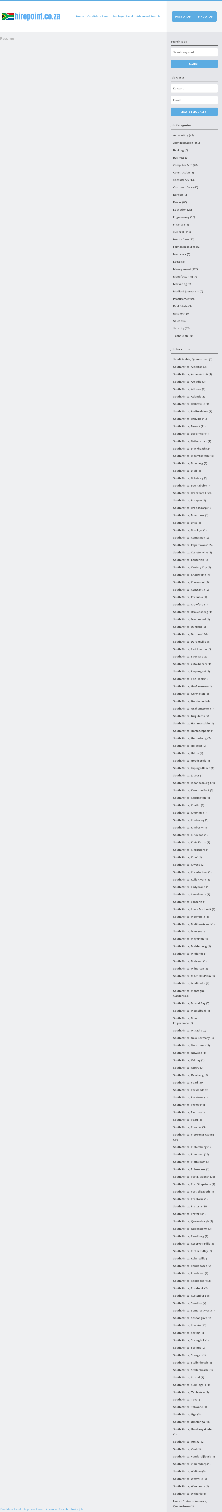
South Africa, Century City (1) (192, 567)
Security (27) (181, 328)
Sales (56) (179, 321)
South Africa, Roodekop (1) (190, 1273)
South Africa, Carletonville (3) (192, 552)
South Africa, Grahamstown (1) (193, 708)
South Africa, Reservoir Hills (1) (193, 1243)
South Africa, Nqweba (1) (189, 1053)
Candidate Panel (98, 16)
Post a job (183, 16)
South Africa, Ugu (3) (186, 1414)
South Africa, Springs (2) (189, 1347)
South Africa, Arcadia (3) (189, 381)
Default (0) (180, 195)
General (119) (182, 232)
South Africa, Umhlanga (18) (191, 1422)
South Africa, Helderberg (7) (192, 738)
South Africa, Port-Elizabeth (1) (193, 1191)
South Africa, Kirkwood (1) (190, 835)
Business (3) (180, 157)
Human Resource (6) (186, 247)
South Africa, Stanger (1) (189, 1355)
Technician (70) (183, 336)
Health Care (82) (183, 239)
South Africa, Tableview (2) (191, 1392)
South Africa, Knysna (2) (188, 864)
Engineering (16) (184, 217)
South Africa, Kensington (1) (191, 798)
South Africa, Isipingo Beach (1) (193, 768)
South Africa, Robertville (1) (191, 1258)
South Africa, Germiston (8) (191, 693)
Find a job (205, 16)
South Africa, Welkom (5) (189, 1471)
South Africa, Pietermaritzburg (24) (193, 1137)
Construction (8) (183, 172)
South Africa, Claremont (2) (191, 582)
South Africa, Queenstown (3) (192, 1229)
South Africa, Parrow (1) (189, 1112)
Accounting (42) (183, 135)
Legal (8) (179, 261)
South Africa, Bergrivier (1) (191, 434)
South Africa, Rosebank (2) (190, 1288)
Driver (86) (180, 202)
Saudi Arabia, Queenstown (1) (192, 359)
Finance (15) (181, 224)
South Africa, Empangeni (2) (191, 671)
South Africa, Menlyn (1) (189, 931)
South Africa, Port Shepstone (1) (194, 1184)
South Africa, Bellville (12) (190, 419)
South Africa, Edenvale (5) (190, 656)
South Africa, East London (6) (192, 649)
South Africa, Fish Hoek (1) (190, 679)
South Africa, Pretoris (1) (189, 1214)
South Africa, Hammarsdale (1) (193, 723)
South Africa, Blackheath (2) (191, 448)
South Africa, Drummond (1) (191, 619)
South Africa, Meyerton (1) (190, 939)
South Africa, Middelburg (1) (192, 946)
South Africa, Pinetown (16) (191, 1154)
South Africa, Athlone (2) (189, 389)
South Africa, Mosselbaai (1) (191, 1010)
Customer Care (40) (185, 187)
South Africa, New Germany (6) (193, 1038)
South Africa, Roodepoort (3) (192, 1281)
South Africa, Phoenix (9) (189, 1127)
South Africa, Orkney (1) (188, 1060)
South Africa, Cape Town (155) (192, 545)
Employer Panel (123, 16)
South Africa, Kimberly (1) (190, 827)
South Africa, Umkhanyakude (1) (192, 1431)
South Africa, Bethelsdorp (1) (192, 441)
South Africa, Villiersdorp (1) (191, 1464)
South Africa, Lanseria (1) (189, 902)
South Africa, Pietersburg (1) (192, 1147)
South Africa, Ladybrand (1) (191, 887)
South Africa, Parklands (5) (190, 1090)
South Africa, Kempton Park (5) (193, 790)
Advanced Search (148, 16)
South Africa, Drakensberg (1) (192, 612)
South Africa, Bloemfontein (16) (193, 456)
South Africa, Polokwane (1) (191, 1169)
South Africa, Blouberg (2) (190, 463)
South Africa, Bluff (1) (187, 470)
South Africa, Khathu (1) (188, 805)
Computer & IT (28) (185, 165)
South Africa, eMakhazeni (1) (192, 664)
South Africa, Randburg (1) (190, 1236)
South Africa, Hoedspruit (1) (191, 760)
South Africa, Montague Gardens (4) (189, 993)
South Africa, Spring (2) (188, 1333)
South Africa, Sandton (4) (189, 1303)
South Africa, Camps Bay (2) (191, 537)
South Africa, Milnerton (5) (190, 968)
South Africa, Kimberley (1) (190, 820)
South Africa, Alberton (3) (189, 367)
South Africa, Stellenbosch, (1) (193, 1370)
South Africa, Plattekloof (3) (191, 1162)
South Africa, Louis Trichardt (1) (194, 909)
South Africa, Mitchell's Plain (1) (194, 976)
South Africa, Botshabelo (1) (191, 485)
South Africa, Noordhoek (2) (191, 1045)
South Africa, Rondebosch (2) (192, 1266)
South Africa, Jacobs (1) (188, 775)
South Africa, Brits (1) (187, 523)
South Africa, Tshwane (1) (190, 1407)
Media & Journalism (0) (188, 291)
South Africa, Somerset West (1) (194, 1310)
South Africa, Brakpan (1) (189, 500)
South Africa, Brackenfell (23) (192, 493)
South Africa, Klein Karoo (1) (191, 842)
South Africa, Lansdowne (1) (191, 894)
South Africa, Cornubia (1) (190, 597)
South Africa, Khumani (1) (189, 812)
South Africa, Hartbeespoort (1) (193, 731)
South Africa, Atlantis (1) (189, 396)
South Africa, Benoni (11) (189, 426)
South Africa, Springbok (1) (191, 1340)
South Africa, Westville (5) (190, 1479)
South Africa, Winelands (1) (191, 1486)
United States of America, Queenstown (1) (190, 1503)
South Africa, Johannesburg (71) (194, 783)
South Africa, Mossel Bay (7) (191, 1003)
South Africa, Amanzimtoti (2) (192, 374)
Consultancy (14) (183, 180)
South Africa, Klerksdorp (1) (191, 850)
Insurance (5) (181, 254)
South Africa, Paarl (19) (188, 1082)
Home (80, 16)
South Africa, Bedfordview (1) (192, 411)
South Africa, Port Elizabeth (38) (194, 1177)
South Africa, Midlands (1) (190, 953)
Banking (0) (180, 150)
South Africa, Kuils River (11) (191, 879)
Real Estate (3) (182, 306)
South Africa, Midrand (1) (189, 961)
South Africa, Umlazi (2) (188, 1441)
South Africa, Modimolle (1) (191, 983)
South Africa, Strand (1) (188, 1377)
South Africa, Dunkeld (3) (189, 627)
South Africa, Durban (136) (190, 634)
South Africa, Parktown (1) (190, 1097)
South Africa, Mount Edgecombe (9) (186, 1020)
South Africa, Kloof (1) (187, 857)
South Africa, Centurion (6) (190, 560)
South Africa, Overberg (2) (190, 1075)
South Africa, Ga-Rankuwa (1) (192, 686)
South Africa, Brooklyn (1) (189, 530)
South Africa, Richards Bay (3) (192, 1251)
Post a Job (77, 1509)
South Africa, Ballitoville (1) (191, 404)
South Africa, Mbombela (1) (191, 917)
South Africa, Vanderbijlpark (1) (194, 1456)
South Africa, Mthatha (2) (189, 1030)
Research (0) (181, 313)
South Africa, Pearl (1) (187, 1120)
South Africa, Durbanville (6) (191, 641)
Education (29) (182, 209)
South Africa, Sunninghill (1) (191, 1385)
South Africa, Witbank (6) (189, 1493)
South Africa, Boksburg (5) (190, 478)
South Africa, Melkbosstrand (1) (194, 924)
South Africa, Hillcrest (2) (189, 746)
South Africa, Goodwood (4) (191, 701)
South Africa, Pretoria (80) (190, 1206)
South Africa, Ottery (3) (188, 1067)
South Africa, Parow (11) (189, 1105)
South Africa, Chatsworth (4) (191, 575)
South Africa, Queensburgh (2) (193, 1221)
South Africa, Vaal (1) (187, 1449)
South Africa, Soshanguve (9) (192, 1318)
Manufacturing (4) (185, 276)
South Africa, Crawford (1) (190, 604)
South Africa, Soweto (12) (189, 1325)
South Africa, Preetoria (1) (190, 1199)
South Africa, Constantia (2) (191, 589)
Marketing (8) (182, 284)
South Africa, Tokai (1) (187, 1399)
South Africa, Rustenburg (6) (191, 1295)
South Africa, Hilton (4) (188, 753)
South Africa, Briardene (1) (190, 515)
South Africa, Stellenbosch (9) (192, 1362)
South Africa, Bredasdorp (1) (192, 508)
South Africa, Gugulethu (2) (191, 716)
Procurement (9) (183, 299)
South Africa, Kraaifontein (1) (192, 872)
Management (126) (185, 269)
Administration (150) (186, 143)
